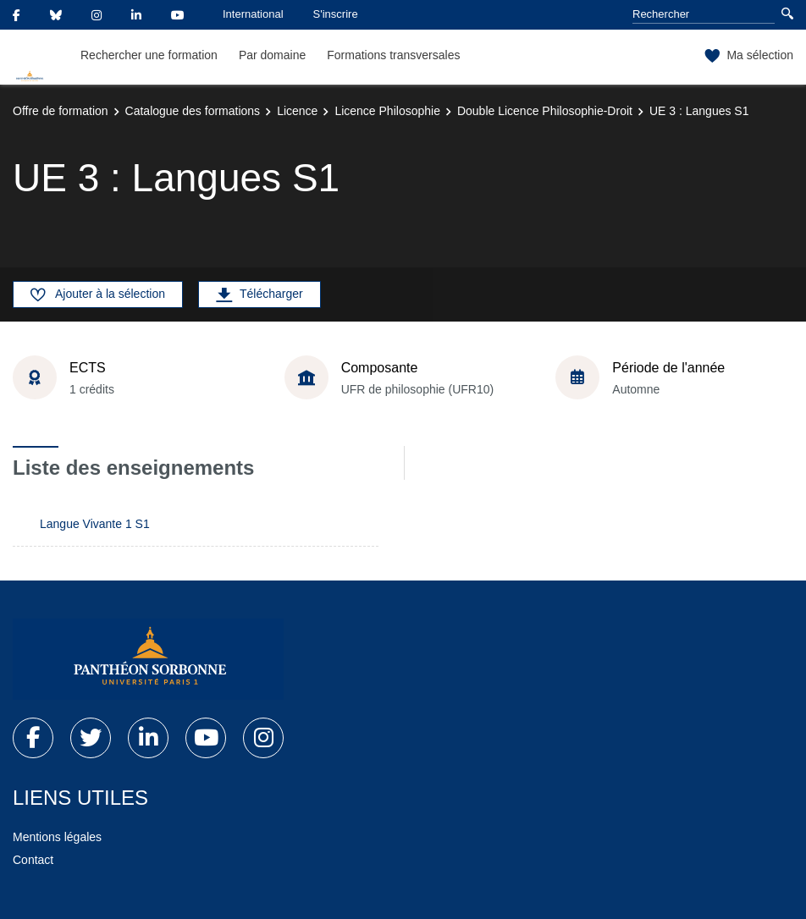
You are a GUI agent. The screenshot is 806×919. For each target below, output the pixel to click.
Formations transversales (393, 55)
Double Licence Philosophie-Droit (544, 111)
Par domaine (272, 55)
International (253, 14)
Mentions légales (57, 837)
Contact (33, 860)
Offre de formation (60, 111)
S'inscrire (335, 14)
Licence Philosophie (387, 111)
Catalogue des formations (193, 111)
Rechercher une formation (149, 55)
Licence (297, 111)
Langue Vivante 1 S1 (95, 524)
